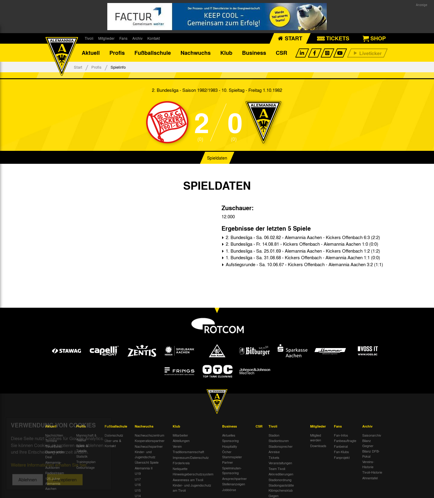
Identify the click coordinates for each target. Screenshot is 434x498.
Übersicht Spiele (147, 462)
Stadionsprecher (281, 446)
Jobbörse (229, 489)
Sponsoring (230, 440)
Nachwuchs (196, 53)
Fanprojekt (342, 457)
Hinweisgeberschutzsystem (193, 474)
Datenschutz (114, 435)
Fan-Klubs (341, 451)
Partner (227, 462)
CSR (281, 53)
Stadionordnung (280, 479)
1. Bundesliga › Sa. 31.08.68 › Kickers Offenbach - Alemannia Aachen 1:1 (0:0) (302, 257)
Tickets (274, 457)
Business (254, 53)
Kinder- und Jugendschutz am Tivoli (192, 488)
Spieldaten (217, 158)
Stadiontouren (279, 440)
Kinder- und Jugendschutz (145, 454)
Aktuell (91, 53)
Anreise (274, 451)
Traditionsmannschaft (188, 451)
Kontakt (153, 38)
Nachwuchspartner (149, 446)
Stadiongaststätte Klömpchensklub (281, 488)
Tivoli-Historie (372, 472)
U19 (138, 473)
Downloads (318, 445)
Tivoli (89, 38)
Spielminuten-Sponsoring (232, 470)
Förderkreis (181, 462)
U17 (138, 479)
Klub (226, 53)
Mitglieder (106, 38)
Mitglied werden (315, 438)
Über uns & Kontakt (113, 443)
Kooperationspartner (150, 440)
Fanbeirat (341, 446)
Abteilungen (181, 440)
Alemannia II (144, 467)
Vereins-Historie (368, 464)
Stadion (274, 435)
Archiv (137, 38)
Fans (123, 38)
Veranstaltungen (280, 462)
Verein (177, 446)
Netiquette (180, 468)
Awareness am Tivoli (188, 479)
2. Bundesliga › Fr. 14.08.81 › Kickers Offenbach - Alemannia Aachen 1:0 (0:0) (301, 244)
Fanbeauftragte (345, 440)
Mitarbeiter (180, 435)
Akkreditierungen (281, 474)
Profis (117, 53)
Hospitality (229, 446)
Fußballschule (152, 53)
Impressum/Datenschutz (191, 457)
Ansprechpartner (234, 478)
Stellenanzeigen (233, 483)
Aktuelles (228, 435)
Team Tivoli (277, 468)
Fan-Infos (341, 435)
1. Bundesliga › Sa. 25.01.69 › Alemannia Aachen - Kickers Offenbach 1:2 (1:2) (302, 250)
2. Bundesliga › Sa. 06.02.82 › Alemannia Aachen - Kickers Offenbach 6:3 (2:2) (302, 237)
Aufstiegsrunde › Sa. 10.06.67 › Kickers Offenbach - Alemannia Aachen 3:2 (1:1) (304, 264)
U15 (138, 490)
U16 (138, 484)
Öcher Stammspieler (232, 454)
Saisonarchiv (371, 435)
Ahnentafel (370, 477)
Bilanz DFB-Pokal (371, 454)
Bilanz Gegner (367, 443)
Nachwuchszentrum (149, 435)
